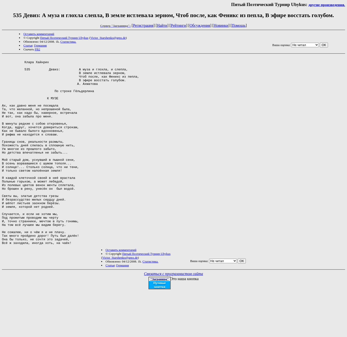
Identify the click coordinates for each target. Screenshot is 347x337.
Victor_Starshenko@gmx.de (108, 38)
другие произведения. (326, 5)
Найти (162, 25)
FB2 (37, 49)
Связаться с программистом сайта (173, 311)
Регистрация (143, 25)
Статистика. (68, 41)
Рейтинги (178, 25)
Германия (40, 45)
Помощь (239, 25)
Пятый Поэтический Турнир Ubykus (64, 38)
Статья (27, 45)
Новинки (221, 25)
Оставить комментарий (38, 34)
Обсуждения (200, 25)
